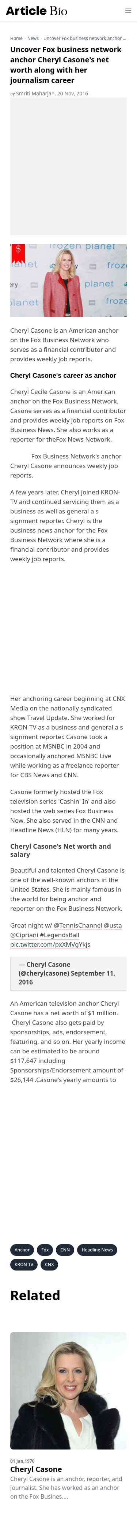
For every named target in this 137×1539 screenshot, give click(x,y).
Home (16, 38)
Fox (45, 1250)
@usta (113, 925)
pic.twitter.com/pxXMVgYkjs (50, 944)
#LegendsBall (59, 935)
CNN (65, 1250)
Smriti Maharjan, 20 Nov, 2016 (49, 93)
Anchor (22, 1250)
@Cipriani (24, 935)
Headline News (97, 1250)
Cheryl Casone (36, 1469)
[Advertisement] (68, 166)
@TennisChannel (78, 925)
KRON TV (24, 1264)
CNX (49, 1264)
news (33, 38)
